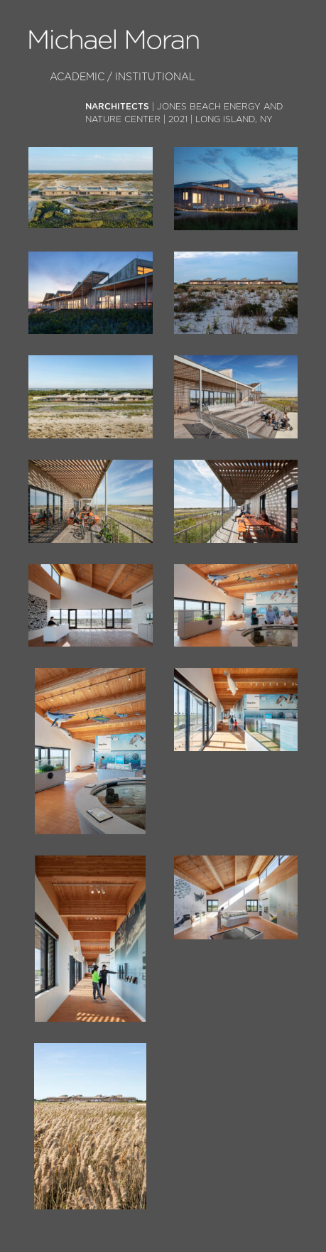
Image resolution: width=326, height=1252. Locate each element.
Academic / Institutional (122, 77)
